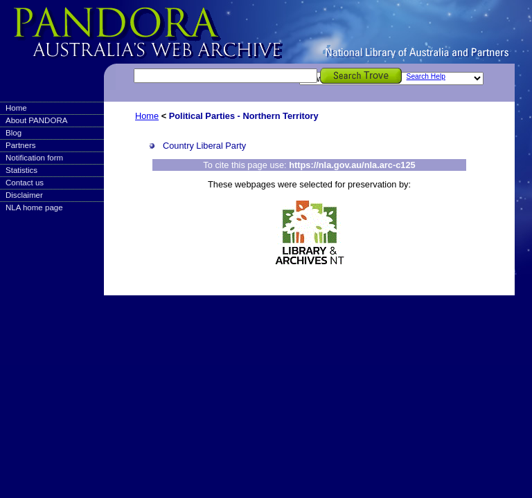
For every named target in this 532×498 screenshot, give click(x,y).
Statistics (21, 170)
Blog (13, 133)
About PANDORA (36, 120)
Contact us (25, 182)
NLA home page (34, 207)
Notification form (34, 158)
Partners (21, 145)
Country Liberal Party (204, 145)
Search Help (426, 76)
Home (16, 108)
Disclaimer (24, 195)
